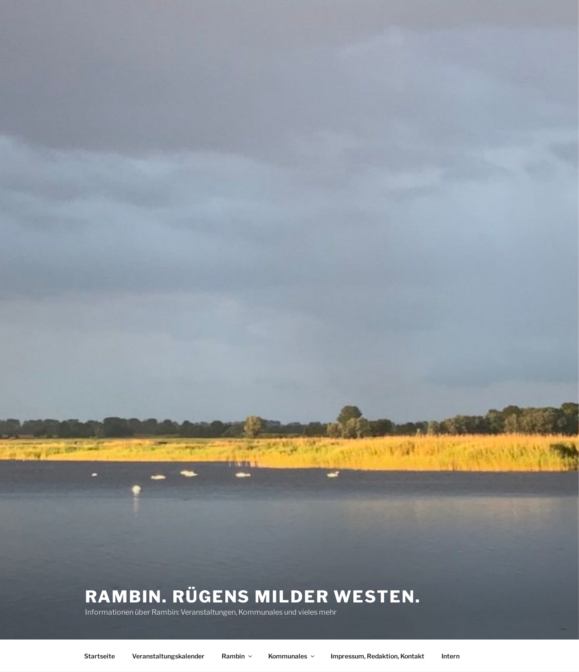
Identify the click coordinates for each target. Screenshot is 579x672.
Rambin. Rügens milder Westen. (253, 597)
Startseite (99, 656)
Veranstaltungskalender (168, 656)
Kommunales (292, 656)
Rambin (237, 656)
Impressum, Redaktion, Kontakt (377, 656)
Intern (450, 656)
